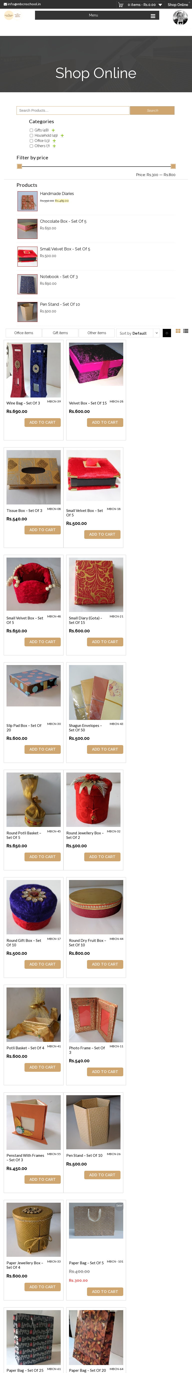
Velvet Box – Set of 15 (87, 403)
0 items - (141, 5)
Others (42, 146)
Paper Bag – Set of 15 (149, 1155)
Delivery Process (143, 1365)
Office (42, 141)
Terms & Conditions (117, 1365)
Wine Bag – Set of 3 (23, 403)
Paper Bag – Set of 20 (87, 1047)
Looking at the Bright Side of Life (116, 1251)
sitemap (143, 1369)
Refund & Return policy (120, 1369)
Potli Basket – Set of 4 (25, 832)
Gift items (60, 333)
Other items (97, 333)
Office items (23, 333)
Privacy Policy (165, 1365)
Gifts (42, 130)
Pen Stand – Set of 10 (24, 940)
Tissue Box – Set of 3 (149, 403)
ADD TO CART (42, 422)
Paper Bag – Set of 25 (25, 1047)
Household (46, 135)
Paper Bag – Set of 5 (148, 940)
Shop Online (178, 5)
